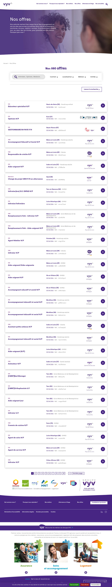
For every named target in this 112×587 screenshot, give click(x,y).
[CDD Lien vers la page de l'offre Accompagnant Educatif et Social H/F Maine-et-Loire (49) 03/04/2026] (56, 142)
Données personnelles (42, 512)
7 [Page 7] (53, 473)
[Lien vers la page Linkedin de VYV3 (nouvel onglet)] (102, 512)
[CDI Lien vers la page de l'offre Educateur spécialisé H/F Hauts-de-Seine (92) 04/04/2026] (56, 106)
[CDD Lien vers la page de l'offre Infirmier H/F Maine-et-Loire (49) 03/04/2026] (56, 253)
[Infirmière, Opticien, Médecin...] (28, 77)
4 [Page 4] (43, 473)
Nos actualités (100, 3)
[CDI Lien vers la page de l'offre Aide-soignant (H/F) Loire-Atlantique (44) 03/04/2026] (56, 351)
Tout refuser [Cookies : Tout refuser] (85, 584)
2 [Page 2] (36, 473)
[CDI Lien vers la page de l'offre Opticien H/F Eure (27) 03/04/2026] (56, 118)
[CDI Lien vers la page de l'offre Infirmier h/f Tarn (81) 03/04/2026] (56, 413)
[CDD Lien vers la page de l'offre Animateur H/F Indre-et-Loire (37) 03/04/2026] (56, 364)
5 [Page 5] (46, 473)
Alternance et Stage (88, 3)
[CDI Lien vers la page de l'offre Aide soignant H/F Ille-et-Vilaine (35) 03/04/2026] (56, 277)
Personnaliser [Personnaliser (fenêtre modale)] (95, 584)
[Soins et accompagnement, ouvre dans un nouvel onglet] (56, 558)
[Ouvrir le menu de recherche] (107, 4)
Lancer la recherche (91, 89)
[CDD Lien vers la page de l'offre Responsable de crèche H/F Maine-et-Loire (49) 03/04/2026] (56, 154)
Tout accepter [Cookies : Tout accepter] (74, 584)
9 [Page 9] (60, 473)
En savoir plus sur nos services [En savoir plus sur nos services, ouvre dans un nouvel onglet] (95, 582)
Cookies (53, 512)
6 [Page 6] (50, 473)
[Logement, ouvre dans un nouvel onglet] (86, 558)
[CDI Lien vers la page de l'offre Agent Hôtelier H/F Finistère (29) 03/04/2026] (56, 240)
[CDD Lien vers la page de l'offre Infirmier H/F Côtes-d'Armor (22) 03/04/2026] (56, 462)
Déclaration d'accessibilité (12, 512)
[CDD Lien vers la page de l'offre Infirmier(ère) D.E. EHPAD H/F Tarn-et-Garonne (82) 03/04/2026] (56, 191)
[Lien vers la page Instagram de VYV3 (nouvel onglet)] (106, 512)
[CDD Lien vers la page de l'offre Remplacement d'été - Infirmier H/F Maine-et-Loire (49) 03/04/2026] (56, 216)
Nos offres (78, 3)
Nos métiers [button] (69, 3)
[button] (54, 77)
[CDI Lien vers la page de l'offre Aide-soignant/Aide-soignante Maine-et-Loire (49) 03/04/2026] (56, 265)
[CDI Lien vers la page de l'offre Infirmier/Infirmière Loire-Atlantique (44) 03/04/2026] (56, 203)
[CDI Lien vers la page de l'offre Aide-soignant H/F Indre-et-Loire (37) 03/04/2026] (56, 166)
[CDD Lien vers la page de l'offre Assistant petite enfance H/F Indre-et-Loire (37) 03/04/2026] (56, 327)
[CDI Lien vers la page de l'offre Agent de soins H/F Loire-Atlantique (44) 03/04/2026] (56, 437)
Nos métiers (48, 502)
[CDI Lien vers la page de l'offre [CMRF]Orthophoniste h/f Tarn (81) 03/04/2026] (56, 388)
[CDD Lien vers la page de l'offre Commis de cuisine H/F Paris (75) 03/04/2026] (56, 425)
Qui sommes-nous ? (42, 3)
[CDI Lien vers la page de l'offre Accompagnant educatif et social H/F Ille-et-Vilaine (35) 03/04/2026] (56, 290)
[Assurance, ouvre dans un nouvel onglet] (26, 558)
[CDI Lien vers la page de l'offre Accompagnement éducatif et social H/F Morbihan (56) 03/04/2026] (56, 302)
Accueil (6, 63)
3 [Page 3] (40, 473)
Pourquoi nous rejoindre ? (57, 3)
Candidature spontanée (99, 502)
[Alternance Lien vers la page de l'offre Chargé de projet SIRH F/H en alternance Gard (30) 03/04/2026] (56, 179)
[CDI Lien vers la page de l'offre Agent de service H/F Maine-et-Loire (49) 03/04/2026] (56, 450)
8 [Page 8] (57, 473)
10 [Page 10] (64, 473)
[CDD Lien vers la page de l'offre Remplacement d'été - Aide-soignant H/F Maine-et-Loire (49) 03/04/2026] (56, 228)
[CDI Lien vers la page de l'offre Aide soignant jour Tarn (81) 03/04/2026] (56, 400)
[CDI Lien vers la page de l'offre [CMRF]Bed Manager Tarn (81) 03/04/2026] (56, 376)
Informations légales (28, 512)
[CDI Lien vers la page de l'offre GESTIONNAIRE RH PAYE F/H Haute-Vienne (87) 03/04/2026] (56, 129)
